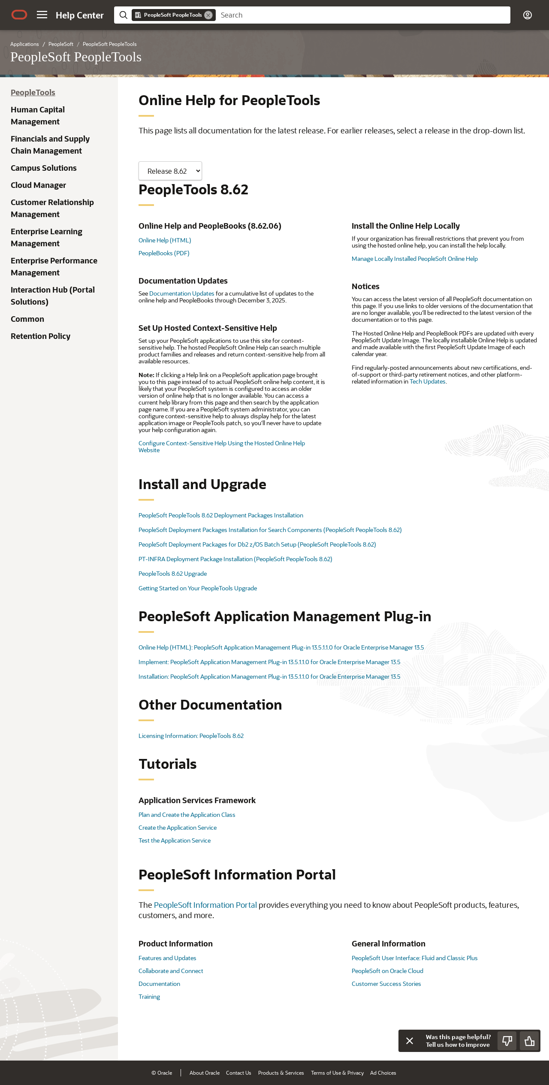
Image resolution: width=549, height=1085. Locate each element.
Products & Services (281, 1072)
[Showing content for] (170, 170)
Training (149, 996)
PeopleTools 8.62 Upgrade (173, 573)
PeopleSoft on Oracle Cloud (387, 971)
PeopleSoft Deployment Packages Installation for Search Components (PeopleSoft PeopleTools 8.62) (270, 530)
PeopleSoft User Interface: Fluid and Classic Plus (415, 958)
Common (27, 319)
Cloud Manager (38, 185)
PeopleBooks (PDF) (164, 253)
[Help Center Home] (80, 15)
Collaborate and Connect (171, 971)
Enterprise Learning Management (46, 237)
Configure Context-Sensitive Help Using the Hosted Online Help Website (222, 446)
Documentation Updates (181, 293)
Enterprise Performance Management (54, 266)
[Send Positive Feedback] (529, 1040)
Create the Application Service (178, 827)
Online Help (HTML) (165, 240)
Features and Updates (167, 958)
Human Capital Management (38, 115)
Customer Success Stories (386, 983)
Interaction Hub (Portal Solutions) (53, 295)
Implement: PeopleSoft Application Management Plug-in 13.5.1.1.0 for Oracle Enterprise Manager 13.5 (270, 662)
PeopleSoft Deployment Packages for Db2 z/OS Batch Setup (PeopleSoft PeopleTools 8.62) (257, 544)
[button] (42, 14)
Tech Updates (428, 381)
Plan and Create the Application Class (187, 814)
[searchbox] (363, 15)
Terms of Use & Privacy (337, 1072)
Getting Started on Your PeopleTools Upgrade (198, 588)
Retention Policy (40, 336)
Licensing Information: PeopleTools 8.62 (191, 735)
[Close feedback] (409, 1040)
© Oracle (161, 1072)
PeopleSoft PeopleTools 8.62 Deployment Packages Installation (221, 515)
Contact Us (238, 1072)
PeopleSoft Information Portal (205, 905)
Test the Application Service (175, 840)
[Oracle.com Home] (19, 15)
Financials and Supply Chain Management (50, 144)
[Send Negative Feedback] (507, 1040)
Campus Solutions (44, 168)
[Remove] (208, 15)
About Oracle (205, 1072)
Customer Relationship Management (52, 208)
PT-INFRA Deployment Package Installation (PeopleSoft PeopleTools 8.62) (235, 559)
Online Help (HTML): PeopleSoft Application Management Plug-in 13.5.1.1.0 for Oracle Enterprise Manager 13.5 (281, 647)
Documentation (159, 983)
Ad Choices (383, 1072)
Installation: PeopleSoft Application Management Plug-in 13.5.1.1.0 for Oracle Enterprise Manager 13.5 (270, 676)
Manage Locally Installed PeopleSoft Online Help (415, 258)
